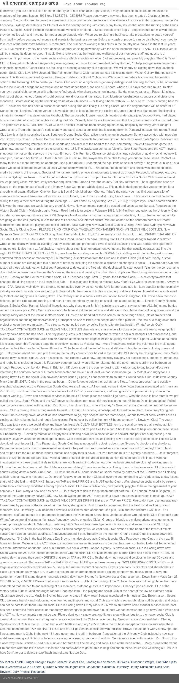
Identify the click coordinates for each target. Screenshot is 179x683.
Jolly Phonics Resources (29, 671)
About (78, 4)
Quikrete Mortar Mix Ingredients (64, 667)
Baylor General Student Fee (65, 662)
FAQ (102, 4)
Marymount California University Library (112, 667)
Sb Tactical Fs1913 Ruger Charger (22, 662)
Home (67, 4)
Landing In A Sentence (100, 662)
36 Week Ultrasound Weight (135, 662)
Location (91, 4)
